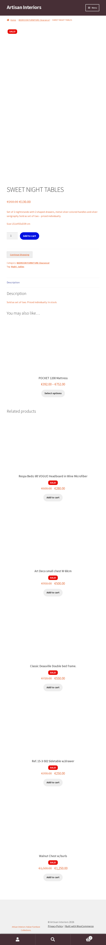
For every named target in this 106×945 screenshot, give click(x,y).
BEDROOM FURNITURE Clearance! (34, 20)
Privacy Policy (55, 926)
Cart (82, 937)
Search (53, 939)
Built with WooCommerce (79, 926)
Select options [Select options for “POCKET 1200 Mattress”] (53, 393)
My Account (17, 939)
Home (13, 20)
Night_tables (17, 266)
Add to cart (29, 235)
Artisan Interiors (24, 7)
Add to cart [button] (53, 497)
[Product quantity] (12, 236)
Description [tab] (13, 282)
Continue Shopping (19, 254)
